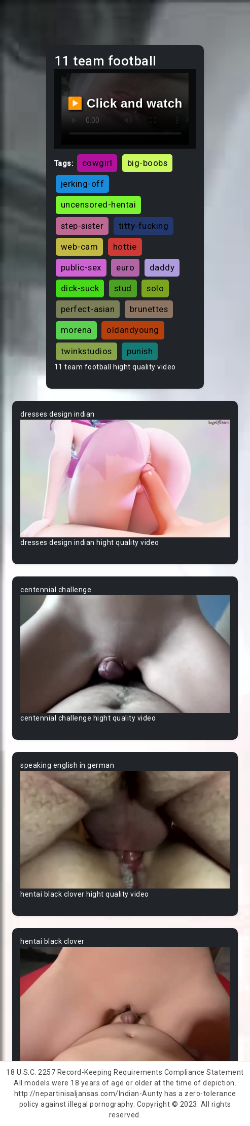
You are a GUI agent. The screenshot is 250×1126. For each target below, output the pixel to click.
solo (155, 288)
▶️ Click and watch (125, 103)
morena (76, 330)
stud (123, 288)
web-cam (79, 247)
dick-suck (80, 288)
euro (125, 267)
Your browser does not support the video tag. (125, 478)
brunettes (149, 309)
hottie (125, 247)
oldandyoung (132, 330)
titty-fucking (144, 226)
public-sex (81, 267)
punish (140, 351)
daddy (162, 267)
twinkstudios (86, 351)
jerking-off (82, 184)
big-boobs (147, 163)
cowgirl (97, 163)
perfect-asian (88, 309)
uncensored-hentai (98, 204)
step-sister (82, 226)
